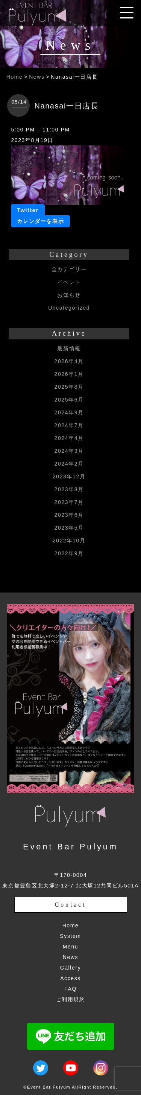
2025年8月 (69, 387)
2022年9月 (69, 553)
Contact (70, 904)
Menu (70, 947)
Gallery (70, 968)
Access (70, 978)
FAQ (70, 989)
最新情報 (68, 348)
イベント (68, 282)
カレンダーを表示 (40, 221)
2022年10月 (69, 541)
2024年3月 (69, 451)
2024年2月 (69, 464)
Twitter (27, 210)
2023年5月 (69, 528)
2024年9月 (69, 412)
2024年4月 (69, 438)
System (70, 936)
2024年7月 (69, 425)
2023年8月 (69, 489)
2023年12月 (69, 476)
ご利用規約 (70, 999)
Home (14, 77)
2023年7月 (69, 502)
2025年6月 (69, 400)
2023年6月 (69, 515)
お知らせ (68, 295)
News (36, 77)
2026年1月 (69, 374)
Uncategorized (69, 308)
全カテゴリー (69, 269)
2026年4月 (69, 361)
